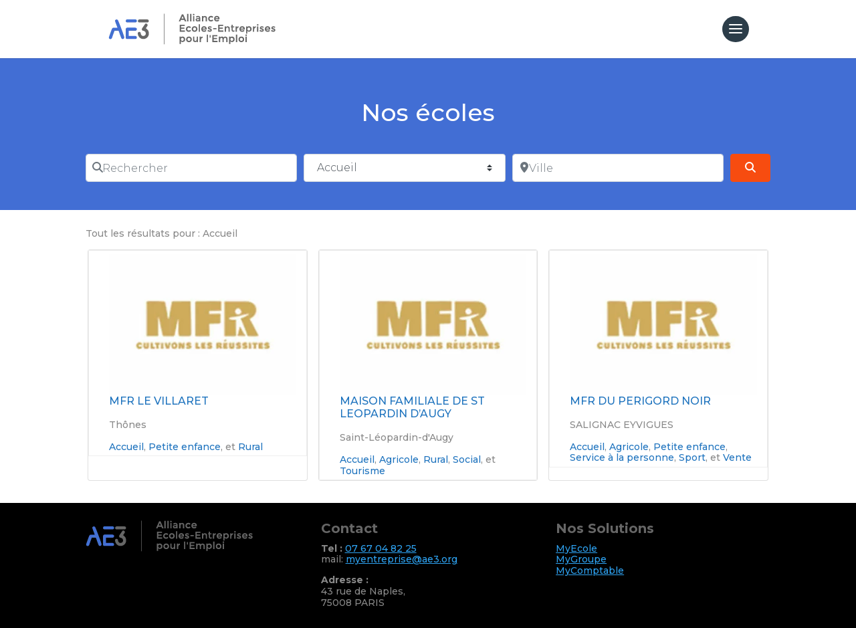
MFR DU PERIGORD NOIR (640, 401)
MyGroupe (581, 559)
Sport (692, 457)
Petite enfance (184, 447)
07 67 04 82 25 (381, 548)
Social (467, 459)
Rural (250, 447)
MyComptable (590, 570)
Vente (737, 457)
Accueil (126, 447)
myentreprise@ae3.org (401, 559)
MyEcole (576, 548)
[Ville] (618, 168)
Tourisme (362, 471)
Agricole (399, 459)
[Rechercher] (191, 168)
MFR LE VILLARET (159, 401)
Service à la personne (622, 457)
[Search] (750, 168)
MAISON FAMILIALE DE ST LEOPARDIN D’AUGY (412, 407)
